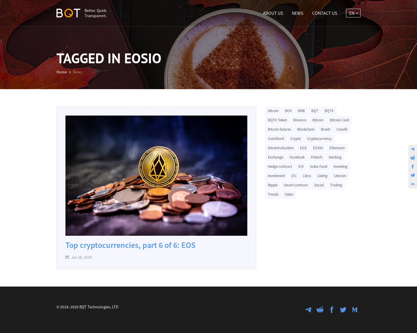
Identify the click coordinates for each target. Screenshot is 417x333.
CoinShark (276, 138)
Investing (341, 166)
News (297, 13)
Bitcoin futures (279, 129)
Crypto (295, 138)
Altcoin (273, 110)
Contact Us (324, 13)
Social (319, 185)
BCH (288, 110)
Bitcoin (317, 120)
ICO (301, 166)
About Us (273, 13)
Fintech (316, 157)
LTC (294, 175)
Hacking (335, 157)
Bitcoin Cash (339, 120)
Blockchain (305, 129)
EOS (303, 147)
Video (289, 194)
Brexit (325, 129)
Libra (307, 175)
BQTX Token (277, 120)
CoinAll (341, 129)
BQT (314, 110)
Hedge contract (280, 166)
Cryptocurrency (319, 138)
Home (61, 72)
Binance (299, 120)
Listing (322, 175)
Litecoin (340, 175)
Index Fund (318, 166)
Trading (336, 185)
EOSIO (318, 147)
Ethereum (337, 147)
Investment (276, 175)
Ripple (272, 185)
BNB (301, 110)
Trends (273, 194)
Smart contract (296, 185)
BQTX (329, 110)
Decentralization (281, 147)
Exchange (275, 157)
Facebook (297, 157)
